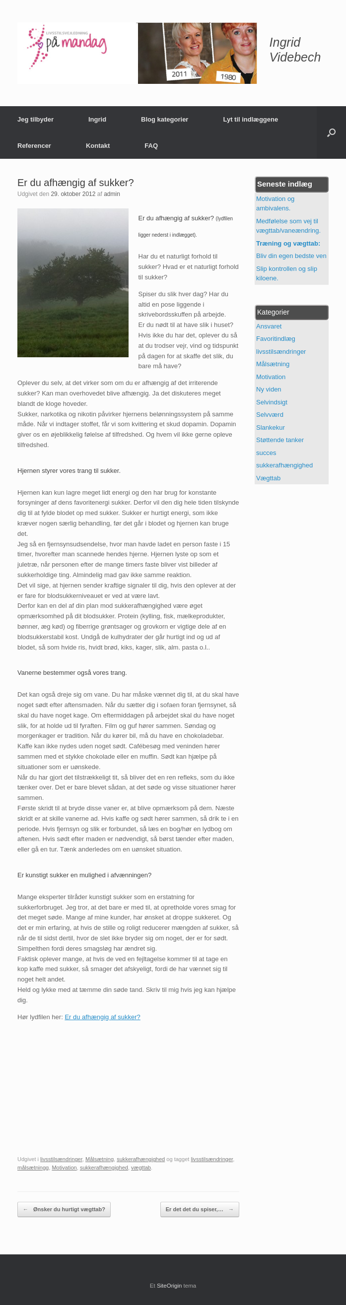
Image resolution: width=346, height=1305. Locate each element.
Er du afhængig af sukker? (102, 1017)
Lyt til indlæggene (250, 119)
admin (112, 194)
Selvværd (269, 414)
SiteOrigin (169, 1286)
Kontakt (98, 145)
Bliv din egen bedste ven (291, 256)
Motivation (64, 1168)
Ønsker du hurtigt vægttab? (64, 1209)
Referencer (34, 145)
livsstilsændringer (61, 1159)
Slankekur (270, 427)
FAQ (151, 145)
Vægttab (268, 478)
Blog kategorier (164, 119)
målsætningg (33, 1168)
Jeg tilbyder (35, 119)
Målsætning (99, 1159)
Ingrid (97, 119)
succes (266, 453)
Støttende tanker (280, 440)
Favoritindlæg (275, 338)
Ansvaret (268, 326)
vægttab (141, 1168)
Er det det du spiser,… (200, 1209)
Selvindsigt (271, 402)
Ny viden (268, 389)
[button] (331, 132)
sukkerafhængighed (141, 1159)
